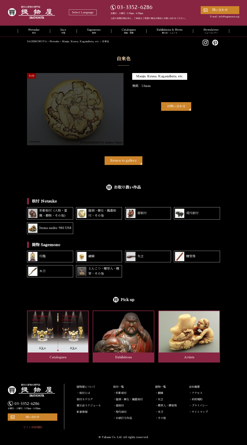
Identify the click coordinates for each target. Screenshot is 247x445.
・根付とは (83, 393)
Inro (63, 31)
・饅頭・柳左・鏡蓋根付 (128, 399)
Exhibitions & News (170, 31)
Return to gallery (123, 160)
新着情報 (82, 412)
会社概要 (194, 386)
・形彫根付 (120, 393)
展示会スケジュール (89, 405)
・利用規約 (195, 399)
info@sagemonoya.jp (229, 17)
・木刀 (159, 412)
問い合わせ (220, 10)
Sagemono (94, 31)
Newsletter (211, 31)
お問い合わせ (176, 106)
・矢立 (159, 399)
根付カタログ (85, 399)
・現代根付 (120, 412)
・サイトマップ (198, 412)
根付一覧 (118, 386)
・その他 (160, 418)
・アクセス (195, 393)
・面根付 (118, 405)
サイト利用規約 (32, 427)
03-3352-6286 (135, 7)
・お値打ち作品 (122, 418)
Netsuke (34, 31)
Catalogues (129, 31)
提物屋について (86, 386)
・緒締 (159, 393)
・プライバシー (198, 405)
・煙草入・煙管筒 (166, 405)
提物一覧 (160, 386)
